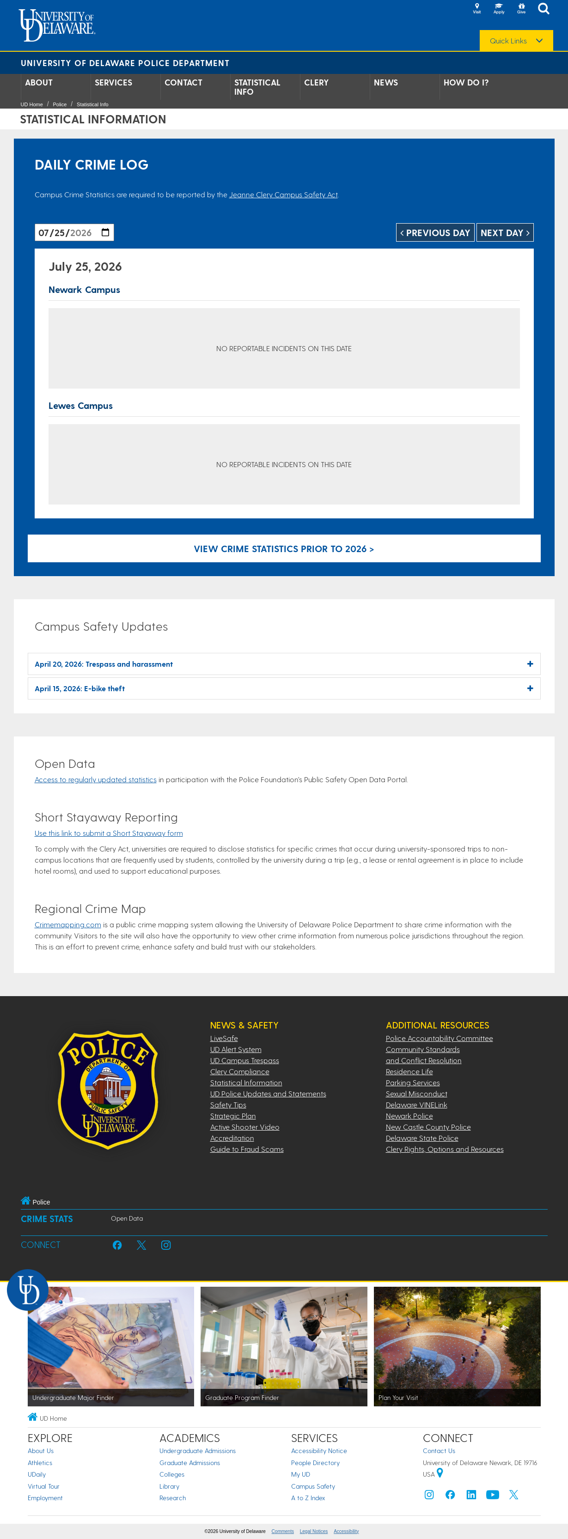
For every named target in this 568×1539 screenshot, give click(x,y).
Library (169, 1486)
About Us (41, 1450)
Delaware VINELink (416, 1104)
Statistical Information (246, 1082)
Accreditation (232, 1137)
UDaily (37, 1474)
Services (113, 82)
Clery (316, 82)
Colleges (171, 1474)
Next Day (505, 232)
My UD (300, 1474)
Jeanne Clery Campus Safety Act (283, 194)
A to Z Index (308, 1498)
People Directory (315, 1462)
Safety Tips (228, 1104)
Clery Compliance (239, 1071)
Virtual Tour (44, 1486)
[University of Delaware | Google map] (440, 1474)
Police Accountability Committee (439, 1038)
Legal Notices (314, 1531)
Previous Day (435, 232)
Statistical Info (257, 87)
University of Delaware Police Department (125, 62)
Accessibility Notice (319, 1450)
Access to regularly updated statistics (96, 779)
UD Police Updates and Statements (268, 1093)
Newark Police (409, 1115)
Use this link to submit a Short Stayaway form (109, 832)
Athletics (40, 1462)
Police (60, 104)
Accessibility (346, 1531)
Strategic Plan (233, 1115)
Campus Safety (313, 1486)
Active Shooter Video (245, 1126)
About (39, 82)
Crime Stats (47, 1218)
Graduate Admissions (189, 1462)
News (386, 82)
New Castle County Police (428, 1126)
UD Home (32, 104)
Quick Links (508, 40)
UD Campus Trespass (244, 1060)
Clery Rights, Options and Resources (445, 1148)
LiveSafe (224, 1038)
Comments (283, 1531)
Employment (45, 1498)
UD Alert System (236, 1049)
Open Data (127, 1218)
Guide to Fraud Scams (247, 1148)
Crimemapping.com (68, 924)
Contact (183, 82)
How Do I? (466, 82)
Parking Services (413, 1082)
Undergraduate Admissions (197, 1450)
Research (172, 1498)
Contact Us (439, 1450)
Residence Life (409, 1071)
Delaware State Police (422, 1137)
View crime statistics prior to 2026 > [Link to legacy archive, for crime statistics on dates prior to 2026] (284, 548)
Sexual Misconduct (416, 1093)
